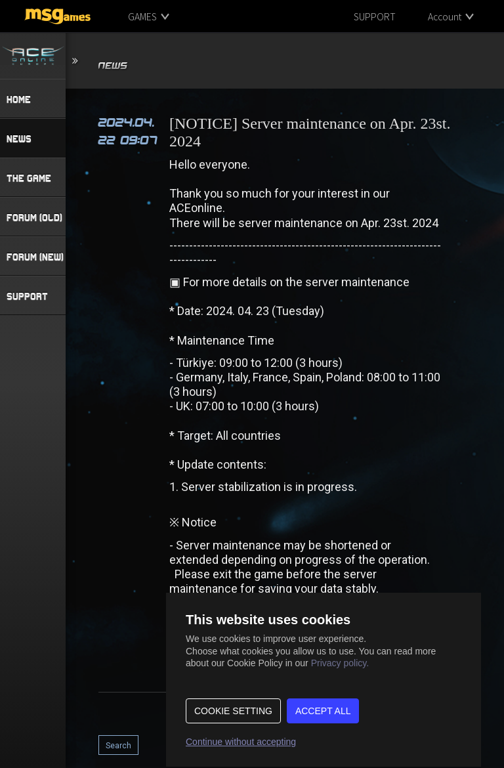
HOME (19, 99)
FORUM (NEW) (35, 256)
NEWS (19, 138)
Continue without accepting (241, 741)
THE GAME (29, 178)
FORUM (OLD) (34, 217)
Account (444, 16)
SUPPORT (375, 16)
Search (118, 745)
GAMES (142, 16)
